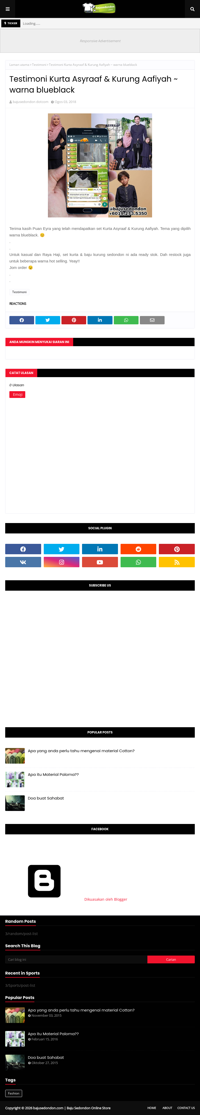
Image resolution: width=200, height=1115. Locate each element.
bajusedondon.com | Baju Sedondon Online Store (71, 1108)
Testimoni (39, 64)
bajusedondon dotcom (30, 101)
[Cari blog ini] (76, 959)
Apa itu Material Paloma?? (53, 774)
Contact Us (186, 1108)
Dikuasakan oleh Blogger (66, 899)
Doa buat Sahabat (46, 798)
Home (151, 1108)
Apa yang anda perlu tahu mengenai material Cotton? (81, 750)
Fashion (13, 1093)
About (167, 1108)
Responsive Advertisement (100, 40)
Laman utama (19, 64)
